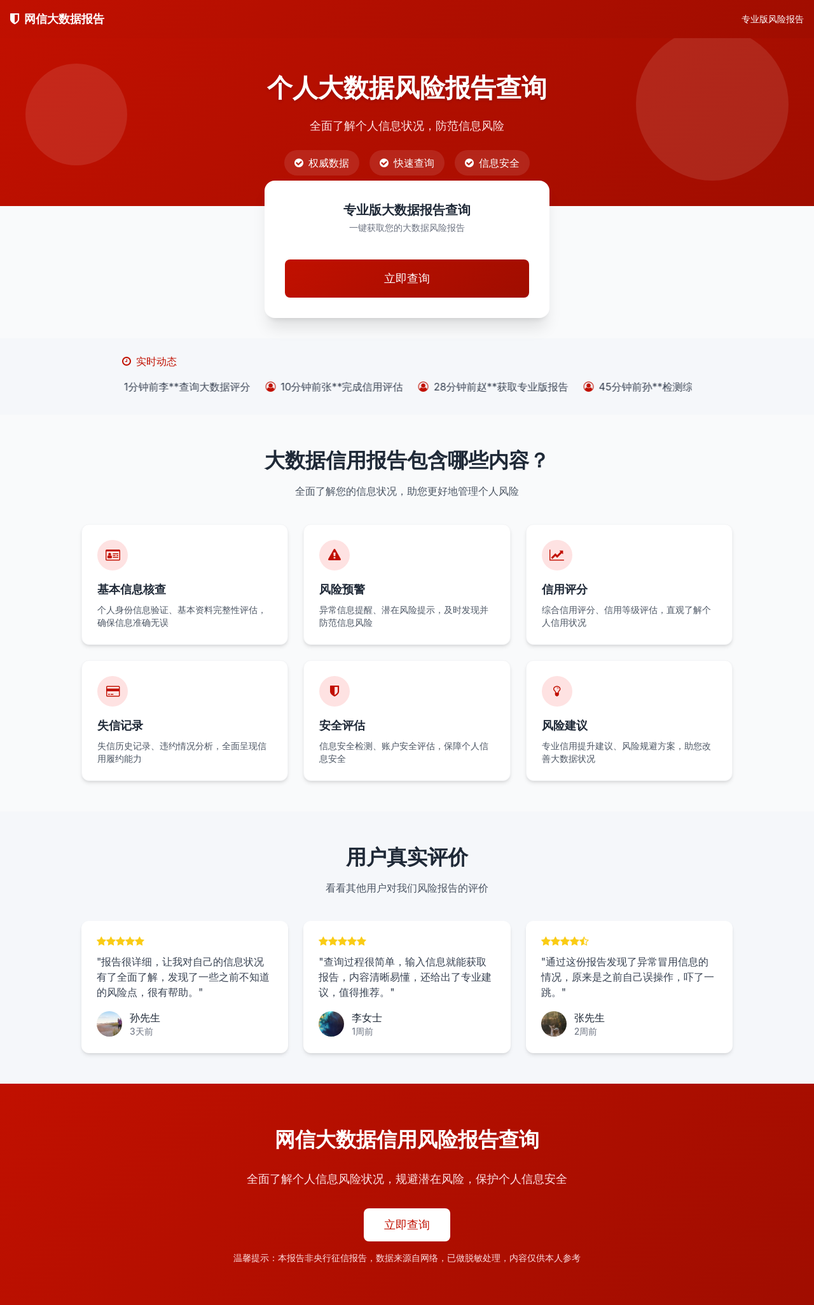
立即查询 (407, 278)
